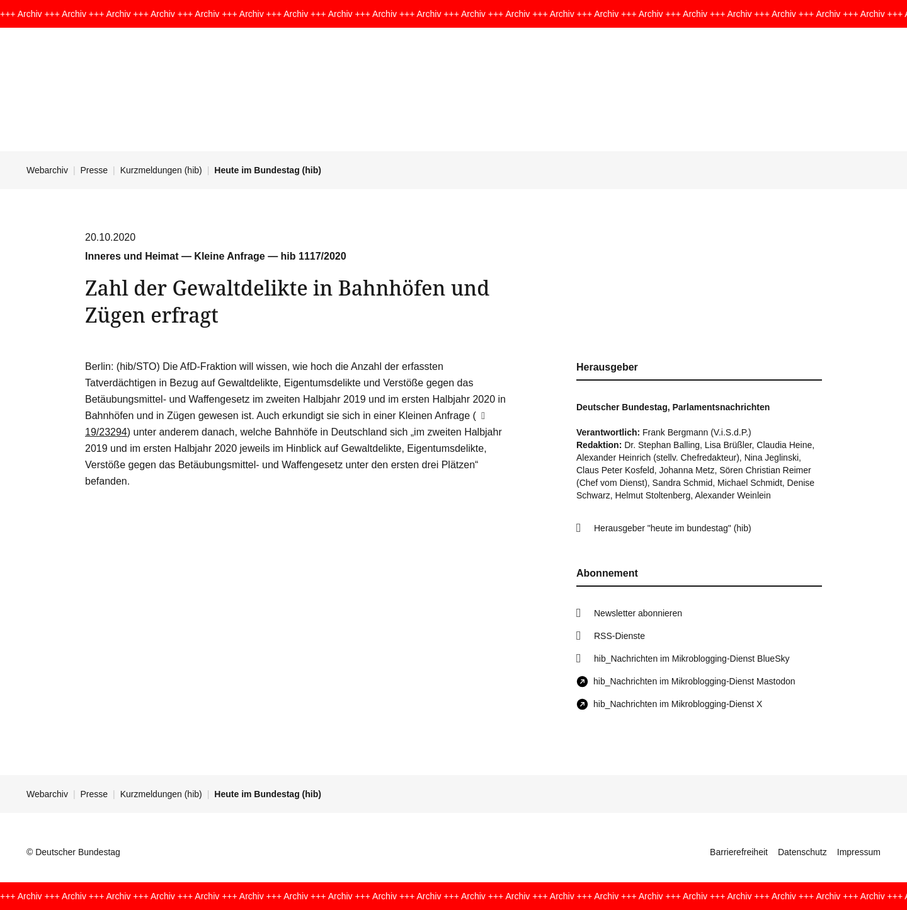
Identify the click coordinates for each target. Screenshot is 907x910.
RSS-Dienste (619, 636)
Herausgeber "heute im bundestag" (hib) (672, 528)
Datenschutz (802, 852)
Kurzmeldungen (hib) (161, 170)
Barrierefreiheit (739, 852)
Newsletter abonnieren (638, 613)
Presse (94, 170)
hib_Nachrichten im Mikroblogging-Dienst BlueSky (691, 659)
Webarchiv (47, 170)
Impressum (859, 852)
